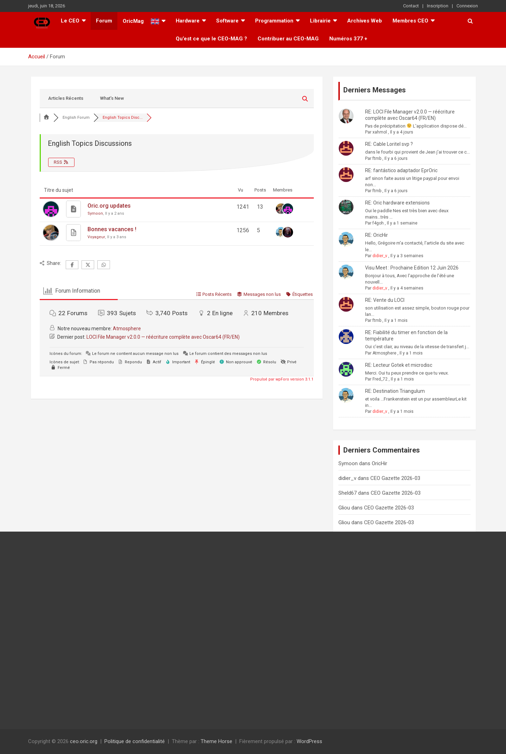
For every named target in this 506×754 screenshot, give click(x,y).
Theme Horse (216, 741)
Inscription (437, 5)
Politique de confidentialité (134, 741)
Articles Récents (65, 98)
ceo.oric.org (83, 741)
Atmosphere (127, 328)
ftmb (376, 158)
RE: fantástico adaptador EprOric (401, 170)
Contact (411, 5)
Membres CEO (410, 21)
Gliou (344, 508)
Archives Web (364, 21)
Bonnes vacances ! (111, 229)
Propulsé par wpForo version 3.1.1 (281, 379)
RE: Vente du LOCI (384, 300)
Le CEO (70, 21)
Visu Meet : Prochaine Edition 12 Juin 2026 (412, 268)
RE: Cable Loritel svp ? (389, 144)
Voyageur (96, 237)
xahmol (379, 132)
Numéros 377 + (348, 38)
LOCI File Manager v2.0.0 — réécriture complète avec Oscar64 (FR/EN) (163, 337)
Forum (104, 21)
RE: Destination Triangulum (395, 391)
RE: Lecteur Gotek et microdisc (398, 365)
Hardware (188, 21)
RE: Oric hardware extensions (397, 203)
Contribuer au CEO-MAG (288, 38)
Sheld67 (347, 493)
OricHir (379, 463)
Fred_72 (380, 379)
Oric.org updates (109, 205)
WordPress (309, 741)
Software (227, 21)
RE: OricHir (376, 235)
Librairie (320, 21)
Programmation (274, 21)
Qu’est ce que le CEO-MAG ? (211, 38)
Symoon (95, 213)
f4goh (378, 223)
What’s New (112, 98)
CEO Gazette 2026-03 (395, 478)
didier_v (379, 255)
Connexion (467, 5)
